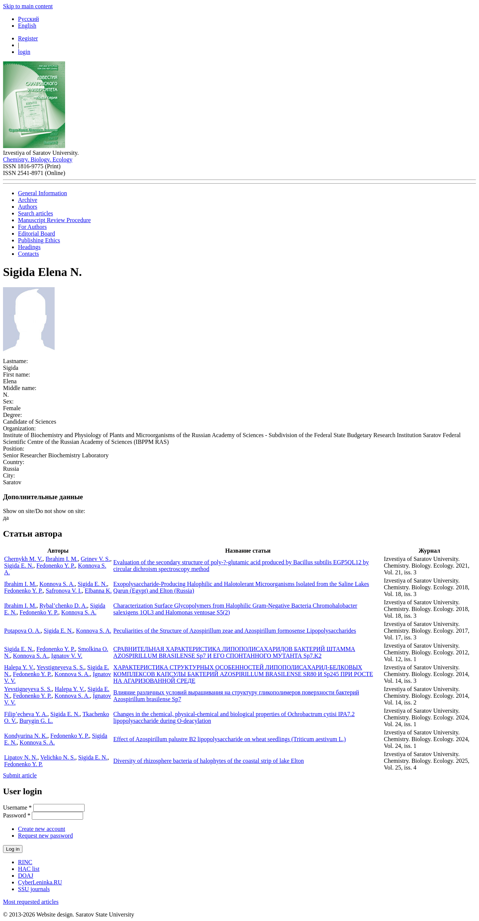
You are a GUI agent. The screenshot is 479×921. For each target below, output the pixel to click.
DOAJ (25, 875)
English (27, 25)
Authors (27, 206)
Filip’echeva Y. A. (26, 714)
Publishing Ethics (39, 240)
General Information (42, 193)
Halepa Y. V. (19, 667)
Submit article (20, 775)
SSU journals (34, 889)
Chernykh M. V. (23, 559)
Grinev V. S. (95, 559)
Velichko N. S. (57, 757)
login (24, 52)
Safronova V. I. (64, 590)
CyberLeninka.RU (40, 882)
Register (28, 38)
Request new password (45, 835)
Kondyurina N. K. (26, 736)
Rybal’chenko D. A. (63, 605)
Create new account (41, 829)
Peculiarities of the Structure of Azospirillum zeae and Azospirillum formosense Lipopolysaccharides (234, 630)
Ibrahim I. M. (62, 559)
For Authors (32, 227)
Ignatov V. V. (66, 656)
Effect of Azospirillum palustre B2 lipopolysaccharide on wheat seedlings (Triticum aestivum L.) (229, 739)
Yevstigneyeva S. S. (60, 667)
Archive (27, 200)
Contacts (28, 254)
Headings (29, 247)
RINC (25, 862)
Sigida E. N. (18, 565)
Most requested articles (30, 902)
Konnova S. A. (56, 584)
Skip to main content (28, 6)
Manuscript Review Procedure (54, 220)
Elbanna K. (98, 590)
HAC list (28, 869)
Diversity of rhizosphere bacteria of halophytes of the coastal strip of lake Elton (208, 761)
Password (16, 815)
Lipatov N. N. (20, 757)
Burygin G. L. (36, 721)
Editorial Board (36, 233)
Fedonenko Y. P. (55, 565)
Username (17, 807)
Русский (28, 19)
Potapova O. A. (22, 630)
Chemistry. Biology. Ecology (37, 159)
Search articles (35, 213)
